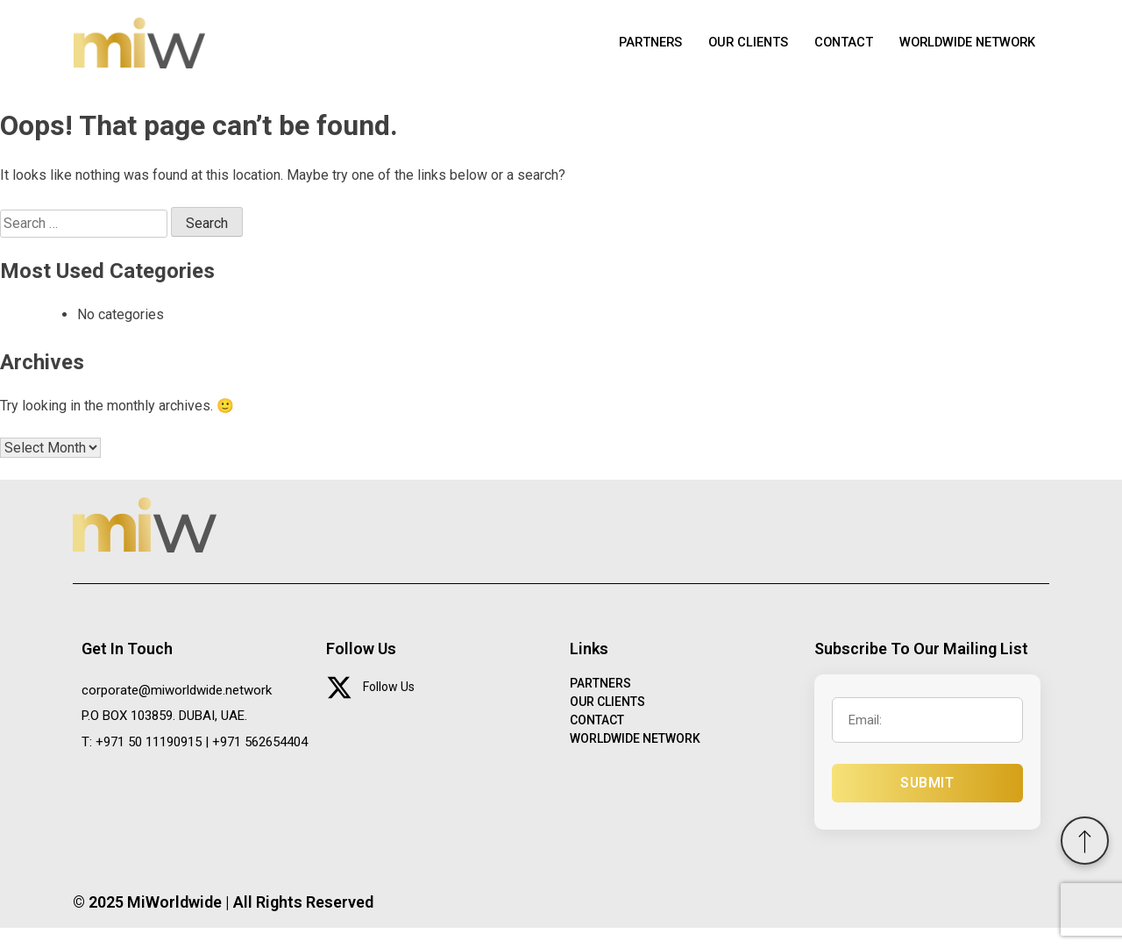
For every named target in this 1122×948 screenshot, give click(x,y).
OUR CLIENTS (739, 53)
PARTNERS (638, 53)
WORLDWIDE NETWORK (964, 53)
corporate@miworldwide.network (177, 709)
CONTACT (836, 53)
